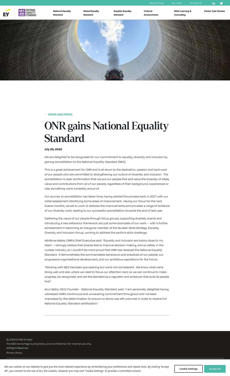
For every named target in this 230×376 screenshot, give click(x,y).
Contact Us (196, 3)
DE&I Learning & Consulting (182, 12)
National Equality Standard (62, 12)
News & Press (156, 3)
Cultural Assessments (151, 12)
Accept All (215, 368)
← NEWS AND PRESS (58, 114)
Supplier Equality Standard (122, 12)
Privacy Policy (14, 352)
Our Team (177, 3)
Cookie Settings (188, 368)
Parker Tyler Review (214, 10)
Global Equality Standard (91, 12)
